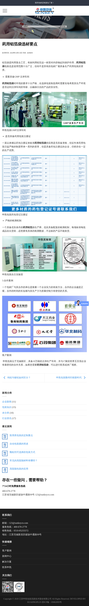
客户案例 (6, 550)
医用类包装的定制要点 (21, 435)
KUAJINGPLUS (34, 602)
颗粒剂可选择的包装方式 (22, 452)
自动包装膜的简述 (19, 444)
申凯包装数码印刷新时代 (71, 377)
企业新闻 (6, 401)
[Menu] (5, 10)
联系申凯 (6, 567)
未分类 (5, 413)
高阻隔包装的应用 (19, 469)
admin (30, 53)
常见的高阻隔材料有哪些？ (23, 460)
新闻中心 (6, 556)
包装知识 (6, 407)
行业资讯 (6, 418)
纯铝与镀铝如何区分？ (16, 377)
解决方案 (6, 561)
